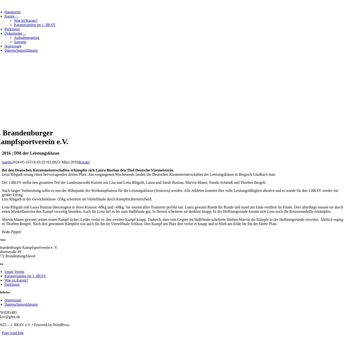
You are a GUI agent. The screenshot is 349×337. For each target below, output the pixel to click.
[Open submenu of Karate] (16, 17)
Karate (84, 162)
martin (7, 162)
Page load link (13, 333)
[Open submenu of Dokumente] (24, 34)
